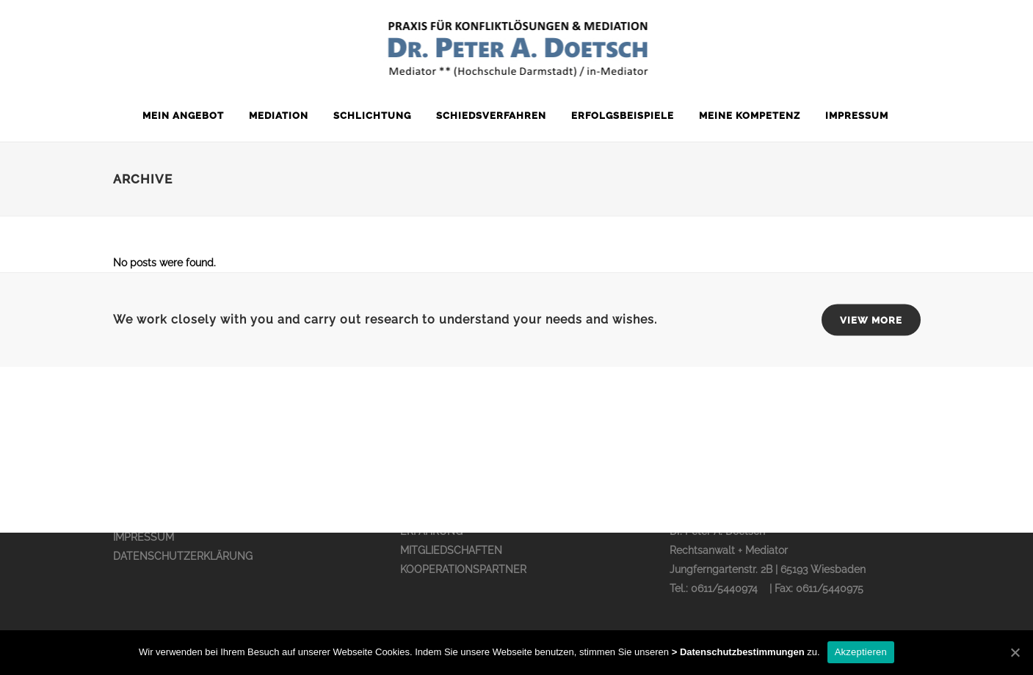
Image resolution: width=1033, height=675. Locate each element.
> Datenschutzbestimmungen (738, 651)
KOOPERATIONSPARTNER (463, 569)
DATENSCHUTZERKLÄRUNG (183, 556)
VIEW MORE (871, 320)
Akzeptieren (861, 651)
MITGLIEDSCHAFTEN (451, 550)
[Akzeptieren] (1014, 652)
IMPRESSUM (143, 537)
